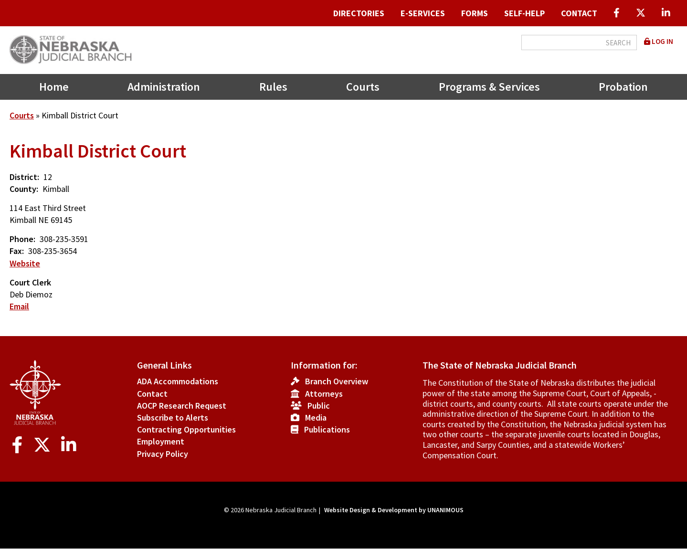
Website (25, 263)
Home (54, 86)
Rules (273, 86)
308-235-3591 (64, 238)
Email (19, 306)
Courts (363, 86)
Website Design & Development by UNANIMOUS (394, 510)
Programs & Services (489, 86)
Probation (623, 86)
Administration (163, 86)
